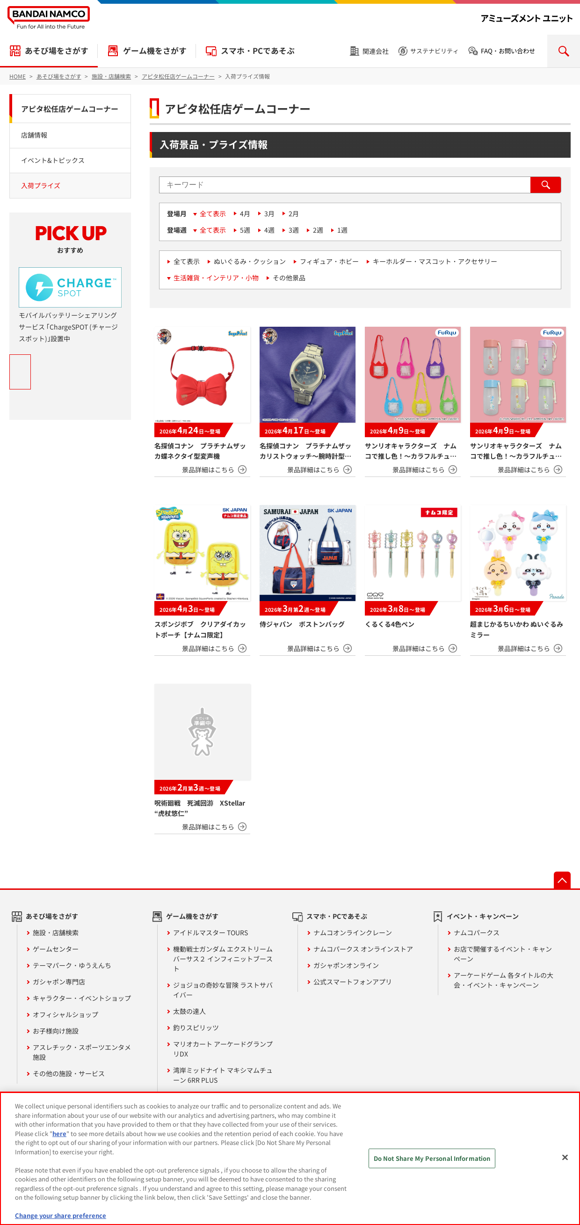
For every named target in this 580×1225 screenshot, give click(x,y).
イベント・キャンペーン (483, 916)
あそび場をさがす (56, 50)
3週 (294, 230)
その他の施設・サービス (69, 1073)
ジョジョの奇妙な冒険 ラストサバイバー (223, 989)
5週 (245, 230)
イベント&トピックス (53, 160)
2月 (294, 213)
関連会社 (375, 51)
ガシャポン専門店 (59, 981)
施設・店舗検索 (56, 932)
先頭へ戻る (562, 880)
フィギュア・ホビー (329, 261)
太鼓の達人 (189, 1011)
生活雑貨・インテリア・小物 (216, 277)
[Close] (565, 1157)
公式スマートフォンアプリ (352, 981)
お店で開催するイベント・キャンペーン (503, 953)
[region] (290, 1158)
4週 (269, 230)
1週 (342, 230)
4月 (245, 213)
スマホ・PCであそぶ (258, 50)
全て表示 (213, 213)
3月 (269, 213)
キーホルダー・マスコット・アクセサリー (435, 261)
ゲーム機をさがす (155, 50)
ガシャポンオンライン (346, 965)
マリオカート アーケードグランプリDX (223, 1048)
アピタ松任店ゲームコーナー (69, 108)
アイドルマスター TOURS (210, 932)
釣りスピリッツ (196, 1027)
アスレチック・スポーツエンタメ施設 (82, 1052)
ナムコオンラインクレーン (352, 932)
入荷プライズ (40, 185)
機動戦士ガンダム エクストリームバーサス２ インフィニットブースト (223, 958)
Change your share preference (60, 1215)
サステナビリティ (434, 50)
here (59, 1133)
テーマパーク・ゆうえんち (72, 965)
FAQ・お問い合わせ (508, 50)
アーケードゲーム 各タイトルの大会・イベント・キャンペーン (503, 980)
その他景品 (289, 277)
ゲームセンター (56, 949)
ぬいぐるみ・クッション (250, 261)
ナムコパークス (477, 932)
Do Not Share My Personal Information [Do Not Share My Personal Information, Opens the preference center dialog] (432, 1158)
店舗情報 (34, 134)
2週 (318, 230)
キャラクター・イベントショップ (82, 998)
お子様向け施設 (56, 1030)
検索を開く (563, 51)
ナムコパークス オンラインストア (363, 949)
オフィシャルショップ (65, 1014)
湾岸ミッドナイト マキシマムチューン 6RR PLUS (223, 1075)
